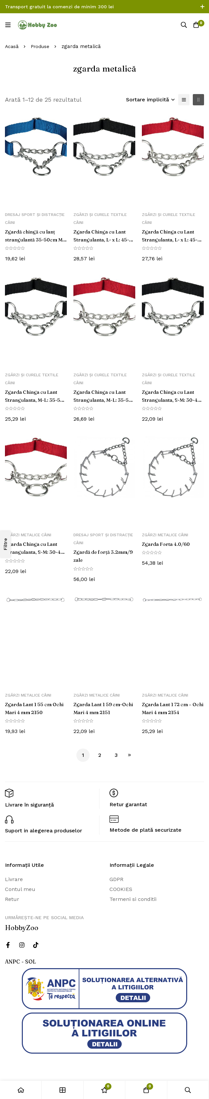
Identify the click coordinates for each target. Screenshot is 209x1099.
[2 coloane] (198, 99)
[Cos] (195, 25)
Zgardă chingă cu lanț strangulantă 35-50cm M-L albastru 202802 (33, 239)
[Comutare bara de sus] (202, 6)
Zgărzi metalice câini (28, 535)
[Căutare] (182, 25)
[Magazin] (62, 1090)
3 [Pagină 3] (116, 755)
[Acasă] (21, 1090)
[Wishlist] (104, 1090)
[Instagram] (22, 945)
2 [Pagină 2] (99, 755)
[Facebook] (8, 945)
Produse (41, 46)
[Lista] (183, 99)
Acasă (12, 46)
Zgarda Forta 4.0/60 (168, 544)
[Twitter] (36, 945)
